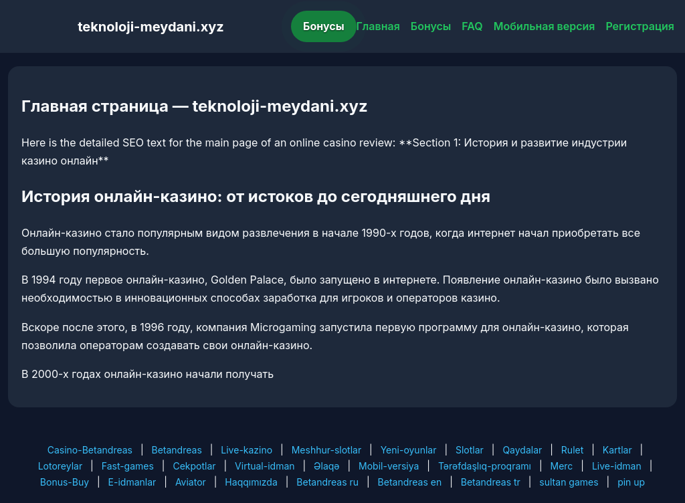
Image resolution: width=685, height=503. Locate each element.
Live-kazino (246, 450)
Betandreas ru (327, 482)
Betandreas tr (490, 482)
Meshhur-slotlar (326, 450)
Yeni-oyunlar (409, 450)
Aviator (190, 482)
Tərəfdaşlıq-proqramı (484, 466)
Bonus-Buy (64, 482)
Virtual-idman (264, 466)
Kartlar (617, 450)
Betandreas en (410, 482)
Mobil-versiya (389, 466)
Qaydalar (522, 450)
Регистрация (639, 26)
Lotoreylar (60, 466)
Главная (378, 26)
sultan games (568, 482)
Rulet (572, 450)
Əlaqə (326, 466)
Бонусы (324, 26)
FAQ (472, 26)
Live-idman (617, 466)
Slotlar (470, 450)
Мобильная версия (544, 26)
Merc (562, 466)
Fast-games (128, 466)
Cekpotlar (194, 466)
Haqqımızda (251, 482)
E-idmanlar (132, 482)
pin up (631, 482)
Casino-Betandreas (89, 450)
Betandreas (177, 450)
